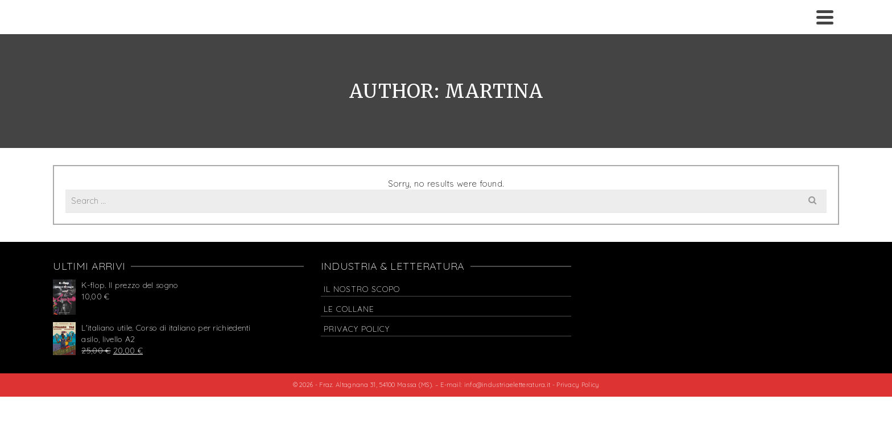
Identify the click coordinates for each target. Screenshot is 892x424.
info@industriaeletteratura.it (508, 385)
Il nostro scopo (362, 289)
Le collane (349, 309)
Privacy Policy (357, 329)
